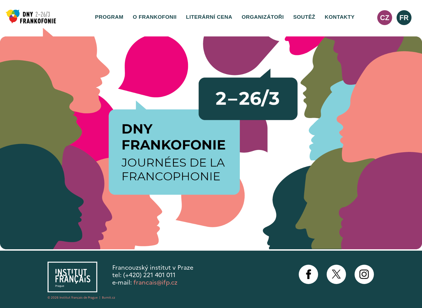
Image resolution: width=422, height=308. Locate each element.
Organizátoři (263, 17)
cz (384, 18)
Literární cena (209, 17)
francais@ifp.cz (155, 282)
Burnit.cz (108, 297)
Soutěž (304, 17)
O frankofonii (155, 17)
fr (403, 18)
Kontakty (340, 17)
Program (109, 17)
